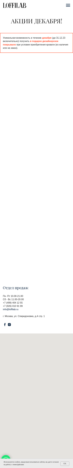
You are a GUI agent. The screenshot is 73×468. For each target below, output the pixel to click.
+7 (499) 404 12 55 (13, 302)
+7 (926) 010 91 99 (13, 306)
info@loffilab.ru (10, 309)
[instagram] (9, 324)
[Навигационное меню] (68, 5)
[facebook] (5, 324)
